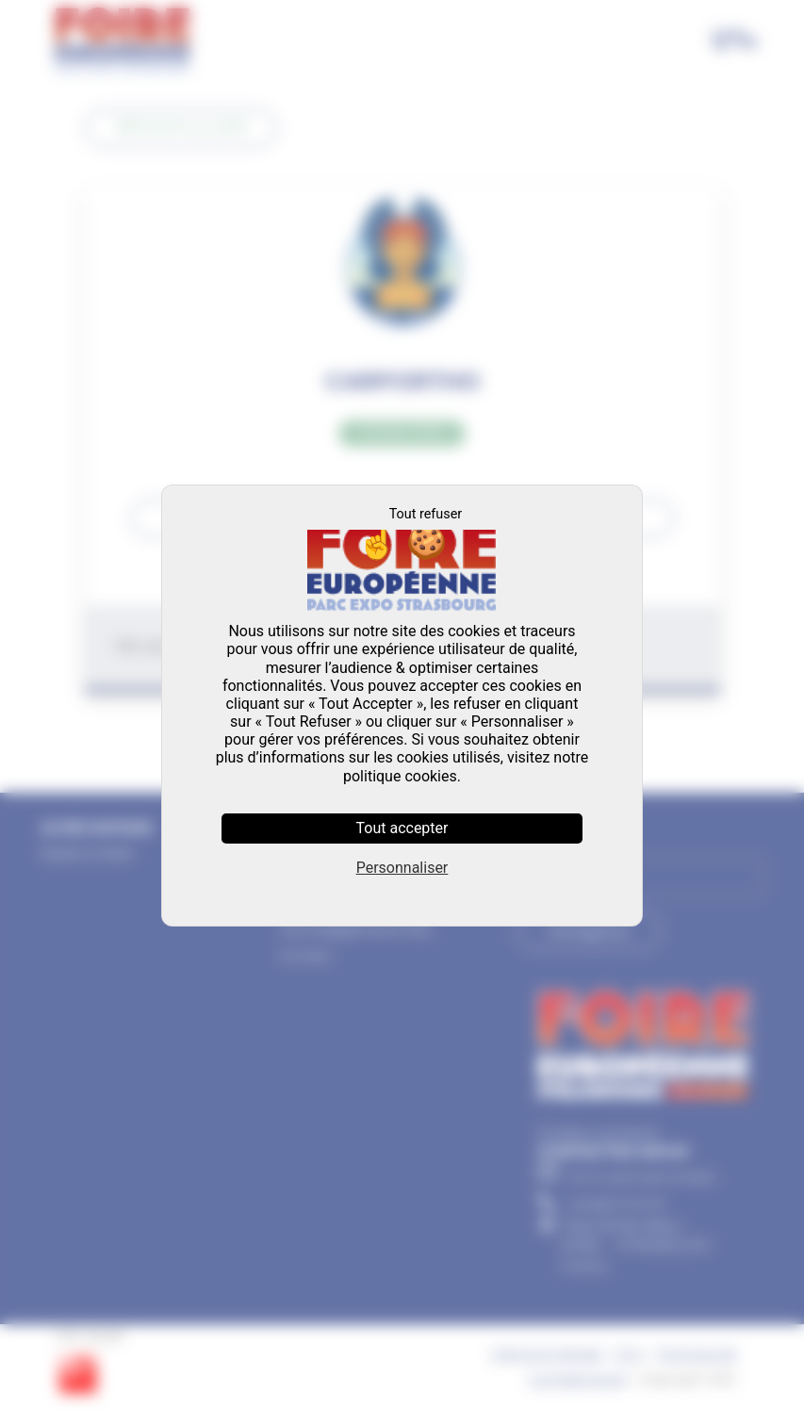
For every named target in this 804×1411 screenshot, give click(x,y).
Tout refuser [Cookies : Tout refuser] (426, 514)
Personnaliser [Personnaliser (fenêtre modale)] (402, 868)
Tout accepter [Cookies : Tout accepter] (402, 828)
